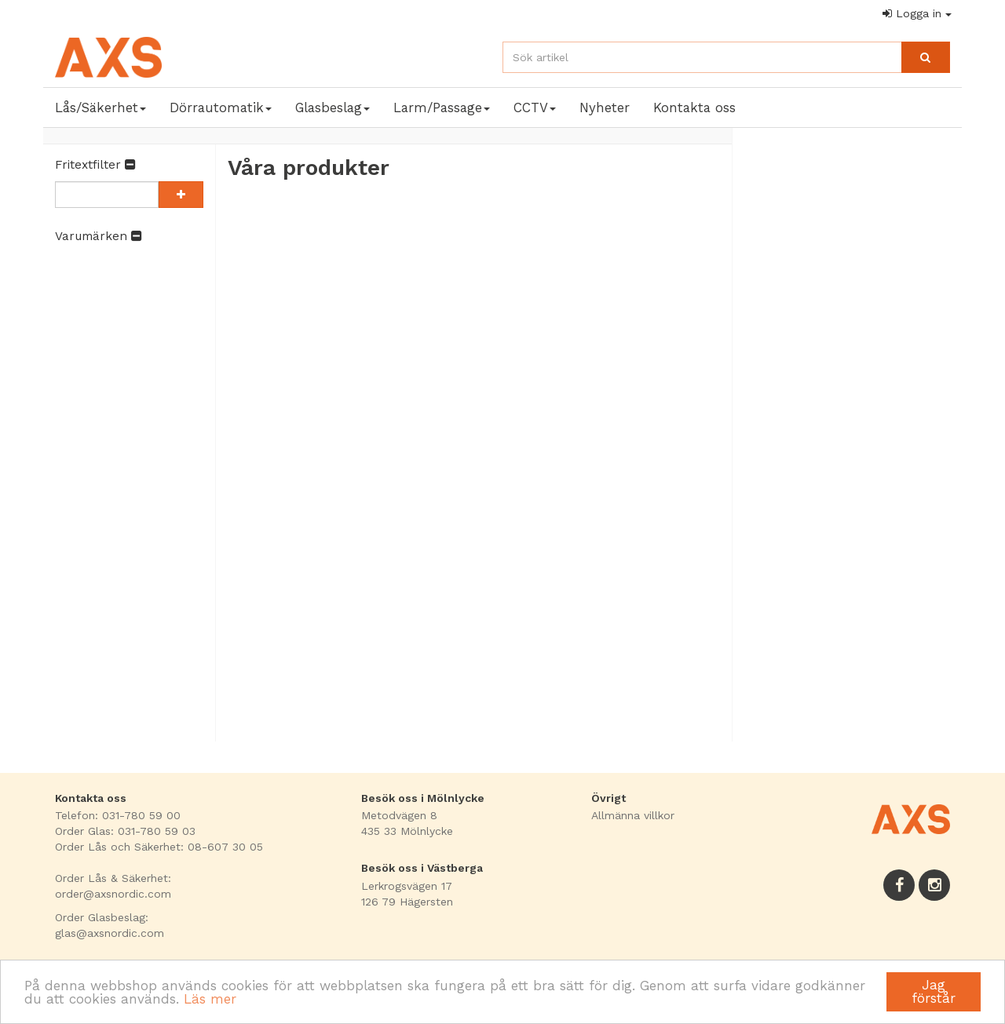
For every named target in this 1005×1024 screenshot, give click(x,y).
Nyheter (604, 107)
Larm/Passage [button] (441, 107)
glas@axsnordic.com (109, 933)
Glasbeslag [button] (332, 107)
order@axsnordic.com (113, 893)
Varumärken (98, 236)
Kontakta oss (694, 107)
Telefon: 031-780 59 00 (118, 815)
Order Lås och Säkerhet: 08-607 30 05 (159, 846)
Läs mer (210, 999)
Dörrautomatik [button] (221, 107)
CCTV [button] (534, 107)
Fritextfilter (95, 165)
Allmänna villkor (632, 815)
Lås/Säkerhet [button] (100, 107)
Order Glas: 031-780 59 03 (125, 831)
